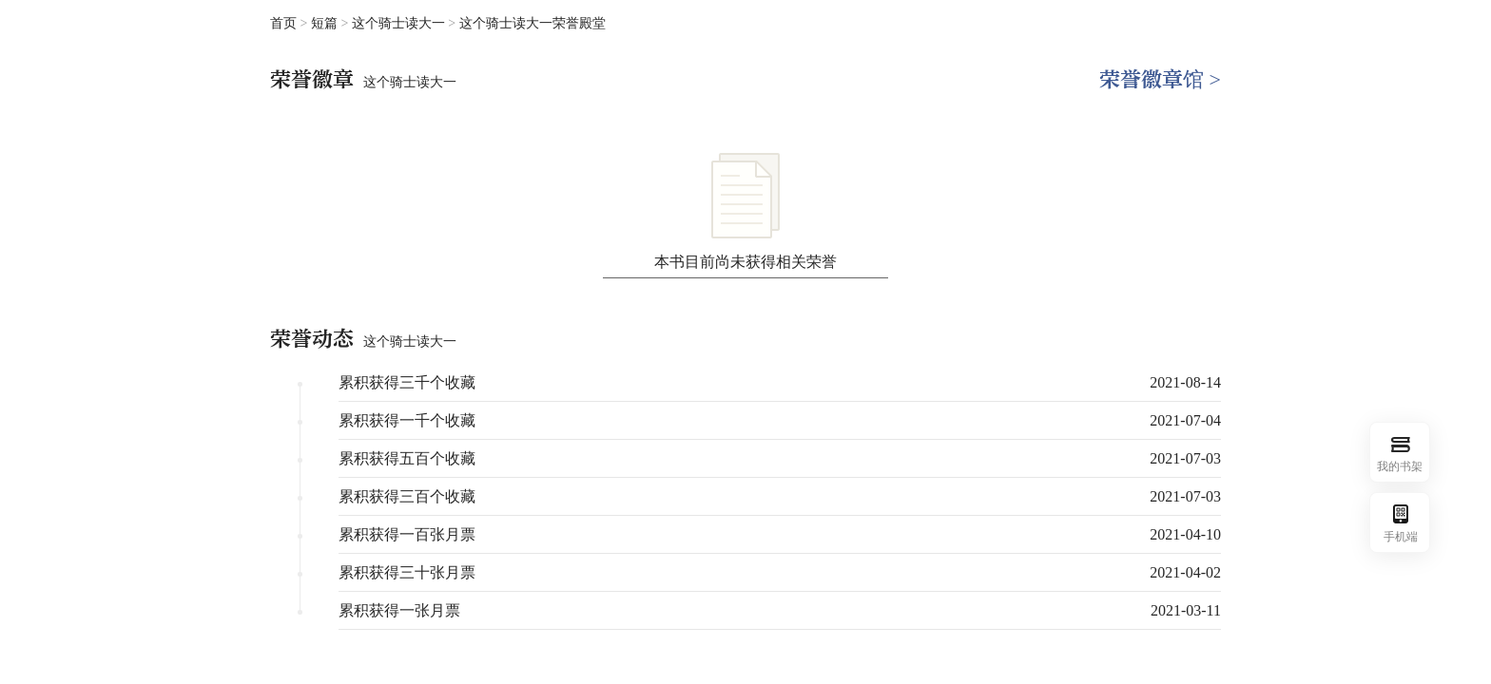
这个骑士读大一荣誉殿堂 (532, 23)
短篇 (326, 23)
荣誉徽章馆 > (1160, 79)
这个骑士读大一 (400, 23)
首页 (283, 23)
